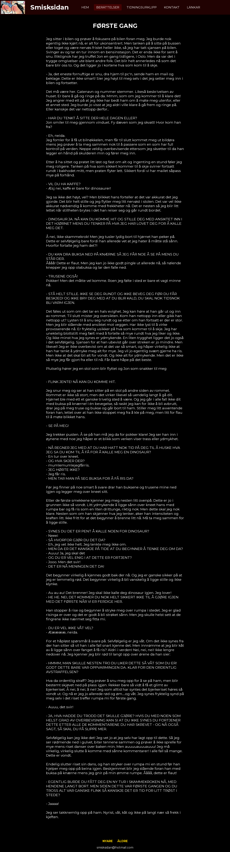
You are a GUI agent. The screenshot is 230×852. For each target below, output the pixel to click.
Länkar (193, 7)
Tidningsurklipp (142, 7)
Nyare (108, 841)
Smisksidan (49, 7)
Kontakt (172, 7)
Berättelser (107, 7)
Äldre (122, 841)
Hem (85, 7)
